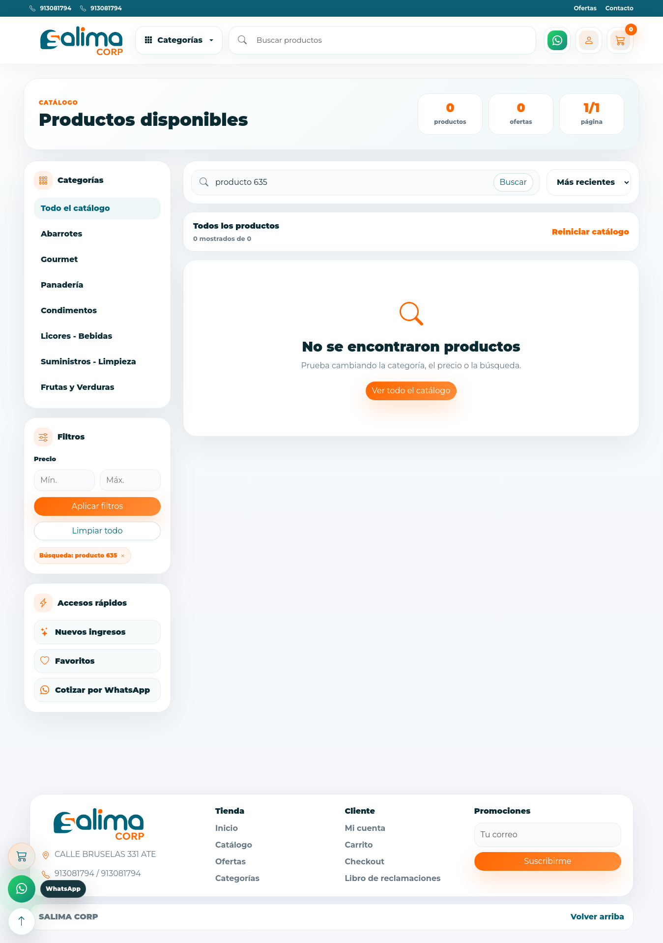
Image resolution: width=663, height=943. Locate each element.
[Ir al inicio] (78, 40)
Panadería (62, 285)
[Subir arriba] (21, 921)
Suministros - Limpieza (88, 361)
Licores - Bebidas (76, 336)
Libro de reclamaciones (392, 878)
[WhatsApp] (557, 40)
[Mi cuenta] (589, 40)
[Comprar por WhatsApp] (21, 889)
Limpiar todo (97, 530)
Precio (45, 459)
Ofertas (585, 8)
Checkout (364, 861)
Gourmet (59, 259)
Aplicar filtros (97, 506)
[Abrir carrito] (21, 856)
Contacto (619, 8)
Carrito (359, 845)
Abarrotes (61, 233)
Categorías (237, 878)
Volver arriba (597, 916)
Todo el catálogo (75, 208)
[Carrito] (620, 40)
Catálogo (233, 845)
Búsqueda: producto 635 (82, 555)
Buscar (513, 182)
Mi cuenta (365, 828)
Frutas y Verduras (77, 387)
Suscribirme (547, 861)
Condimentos (69, 310)
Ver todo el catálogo (411, 390)
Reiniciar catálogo (590, 231)
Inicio (226, 828)
